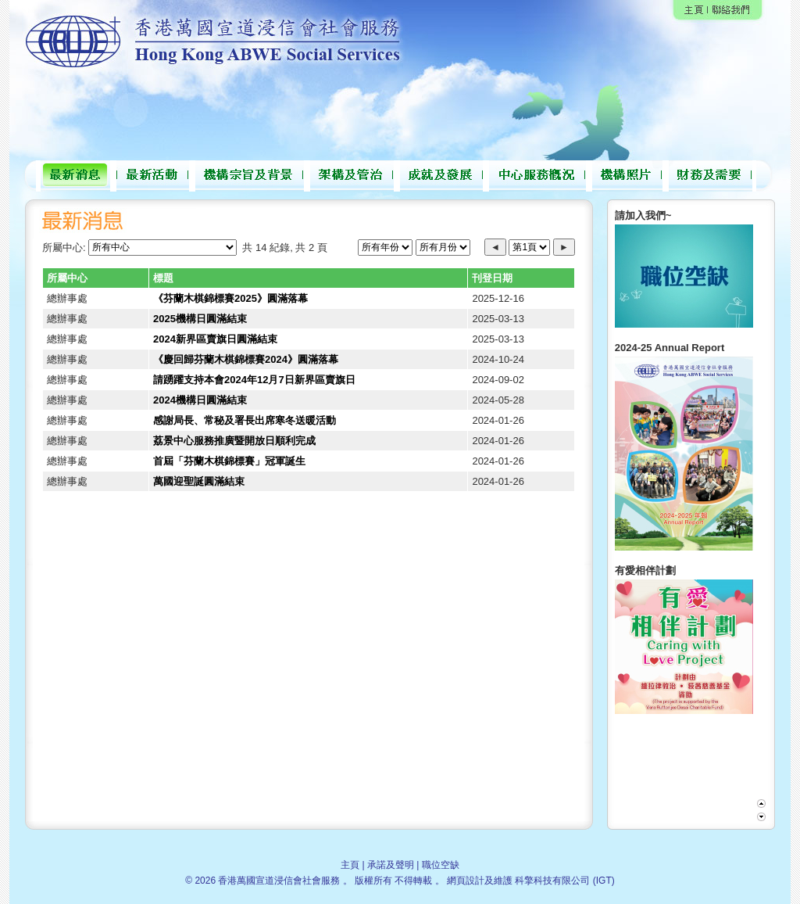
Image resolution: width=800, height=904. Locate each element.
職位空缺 (440, 864)
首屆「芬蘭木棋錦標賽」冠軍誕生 (229, 461)
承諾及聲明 (390, 864)
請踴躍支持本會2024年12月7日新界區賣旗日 (254, 380)
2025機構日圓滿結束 (200, 319)
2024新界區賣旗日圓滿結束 (215, 339)
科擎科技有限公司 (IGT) (564, 880)
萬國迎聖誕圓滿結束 (199, 481)
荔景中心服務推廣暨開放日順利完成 (234, 441)
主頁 (350, 864)
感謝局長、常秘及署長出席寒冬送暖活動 (244, 420)
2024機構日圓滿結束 (200, 400)
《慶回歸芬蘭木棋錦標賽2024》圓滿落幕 (245, 359)
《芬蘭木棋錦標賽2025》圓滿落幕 (230, 298)
